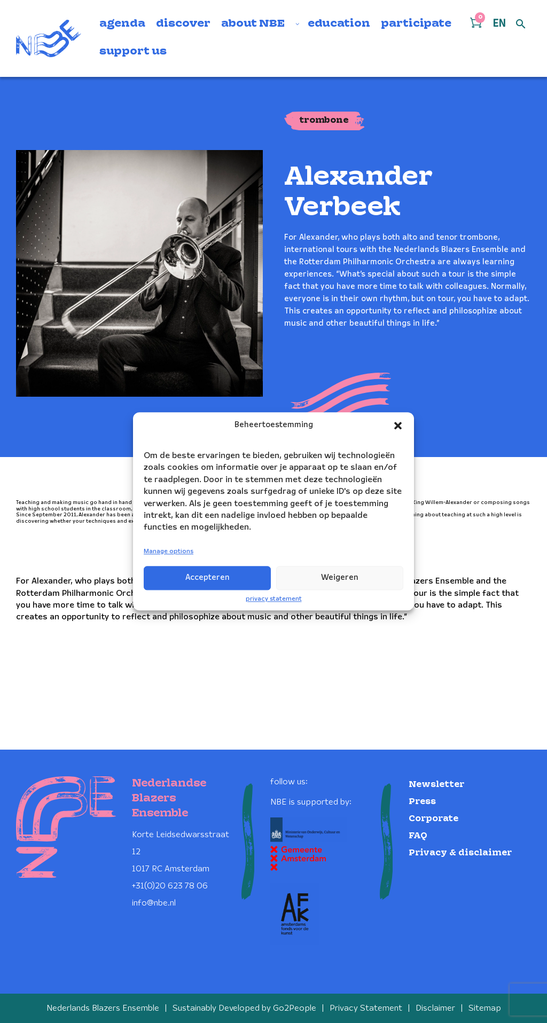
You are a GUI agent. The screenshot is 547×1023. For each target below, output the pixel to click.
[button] (398, 425)
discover (183, 24)
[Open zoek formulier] (521, 24)
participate (416, 24)
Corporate (433, 819)
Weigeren (339, 577)
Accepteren (207, 577)
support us (133, 52)
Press (422, 802)
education (339, 24)
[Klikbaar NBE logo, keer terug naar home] (48, 38)
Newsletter (436, 785)
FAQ (418, 836)
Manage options (168, 551)
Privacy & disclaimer (460, 853)
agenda (122, 24)
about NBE (253, 24)
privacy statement (274, 599)
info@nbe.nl (154, 903)
